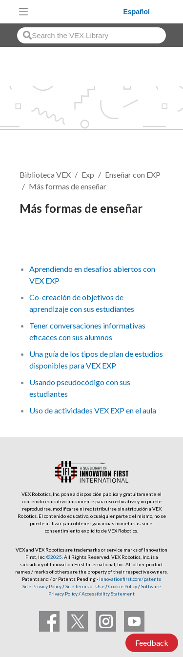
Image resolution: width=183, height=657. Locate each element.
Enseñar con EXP (133, 174)
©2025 (54, 557)
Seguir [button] (36, 241)
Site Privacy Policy (41, 586)
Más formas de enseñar (67, 186)
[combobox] (91, 35)
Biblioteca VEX (45, 174)
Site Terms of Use (84, 586)
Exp (87, 174)
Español (136, 12)
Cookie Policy (122, 586)
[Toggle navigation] (23, 12)
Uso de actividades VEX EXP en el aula (92, 410)
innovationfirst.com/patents (130, 579)
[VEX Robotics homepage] (78, 11)
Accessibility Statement (108, 593)
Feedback (151, 642)
